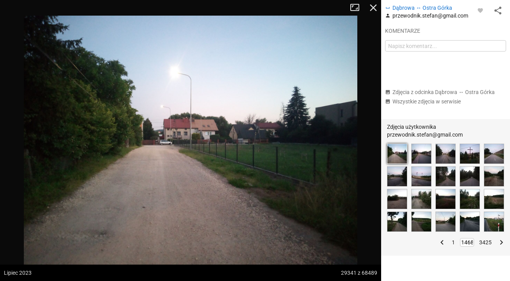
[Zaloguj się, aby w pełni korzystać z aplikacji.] (480, 10)
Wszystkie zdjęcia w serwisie (423, 101)
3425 (485, 242)
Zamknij (373, 8)
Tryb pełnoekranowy (358, 8)
